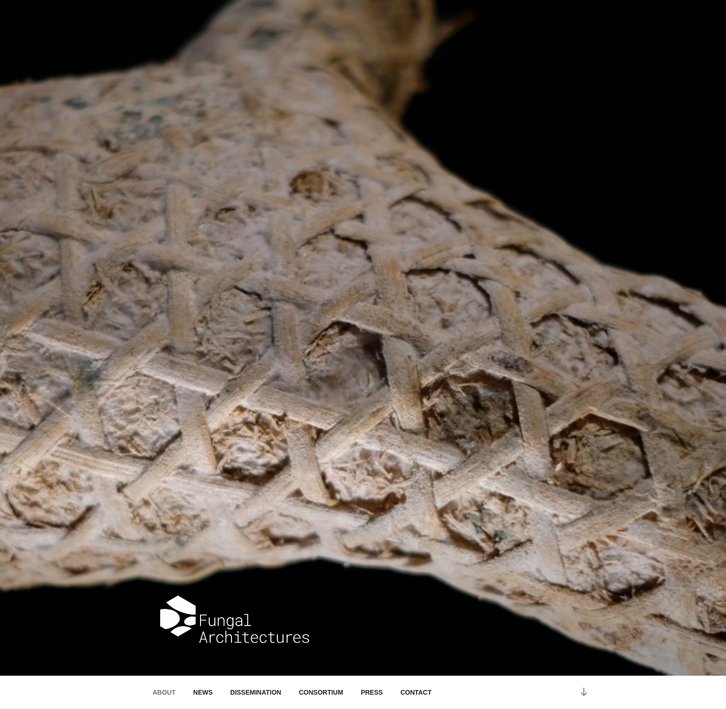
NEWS (203, 692)
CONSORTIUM (321, 692)
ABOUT (164, 692)
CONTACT (416, 692)
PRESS (371, 692)
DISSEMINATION (255, 692)
